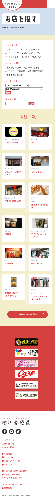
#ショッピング (12, 53)
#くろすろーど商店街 (15, 71)
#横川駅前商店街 (35, 71)
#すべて (8, 49)
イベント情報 (8, 447)
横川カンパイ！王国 (11, 460)
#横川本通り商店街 (14, 74)
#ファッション (32, 49)
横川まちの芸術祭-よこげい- (15, 470)
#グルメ (19, 49)
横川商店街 (7, 453)
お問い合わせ (8, 443)
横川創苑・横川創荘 (11, 474)
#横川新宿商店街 (13, 67)
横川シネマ (7, 464)
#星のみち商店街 (31, 67)
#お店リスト (37, 56)
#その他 (25, 56)
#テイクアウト (12, 56)
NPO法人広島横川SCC (12, 478)
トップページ (8, 440)
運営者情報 (7, 488)
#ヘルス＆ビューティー (32, 53)
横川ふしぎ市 (8, 457)
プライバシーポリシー (12, 484)
